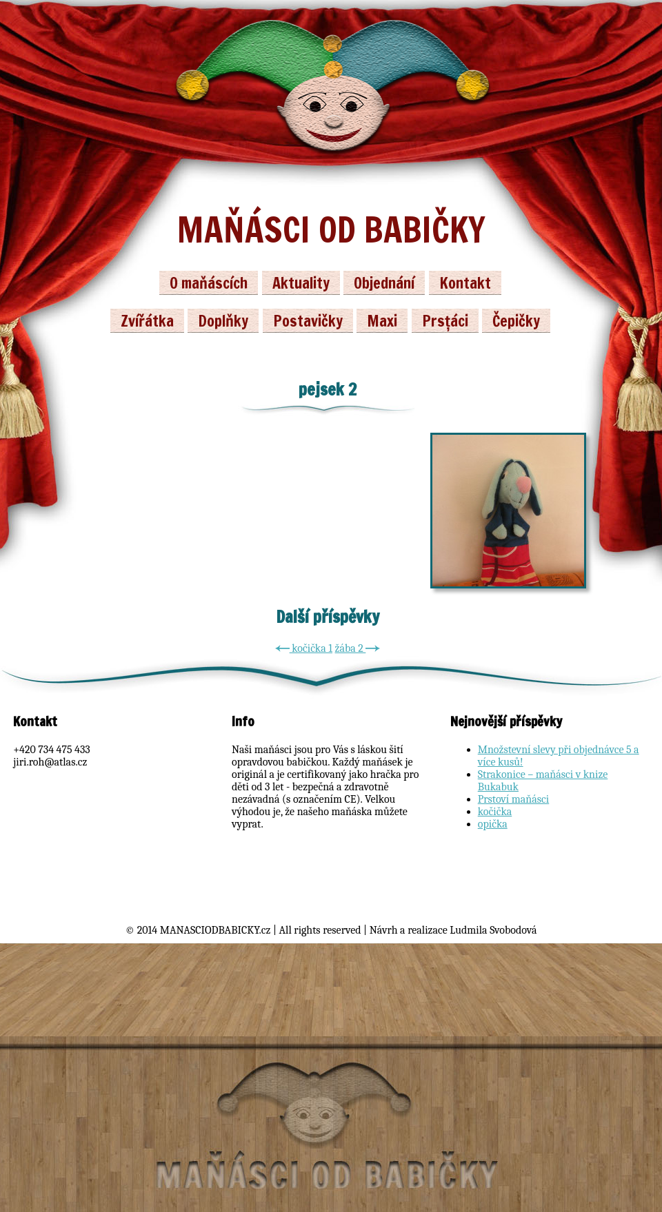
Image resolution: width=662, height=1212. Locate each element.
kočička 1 (303, 648)
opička (493, 824)
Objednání (384, 283)
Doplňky (223, 320)
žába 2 (358, 648)
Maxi (382, 320)
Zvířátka (147, 320)
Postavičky (308, 320)
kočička (495, 811)
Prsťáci (445, 320)
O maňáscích (209, 283)
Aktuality (301, 283)
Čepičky (516, 320)
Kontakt (465, 283)
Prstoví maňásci (514, 799)
